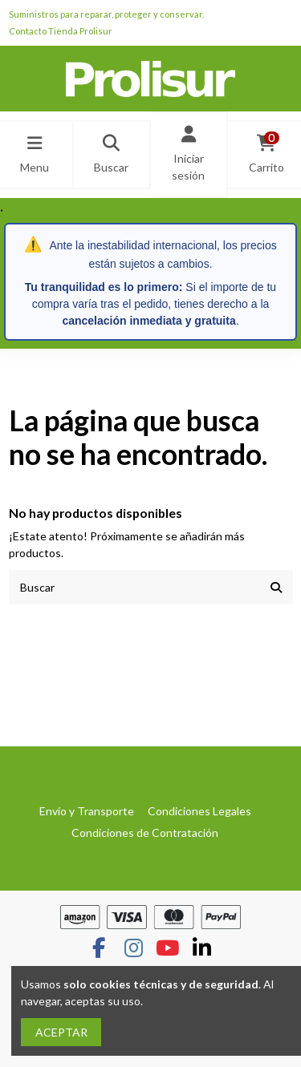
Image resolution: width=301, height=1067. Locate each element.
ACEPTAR (61, 1032)
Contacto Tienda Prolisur (60, 31)
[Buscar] (276, 587)
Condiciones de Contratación (144, 832)
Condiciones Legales (199, 811)
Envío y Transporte (86, 811)
